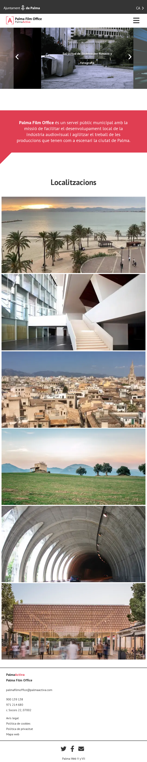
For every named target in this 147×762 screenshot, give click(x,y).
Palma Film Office (19, 680)
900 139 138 (14, 699)
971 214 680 (14, 705)
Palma (15, 674)
